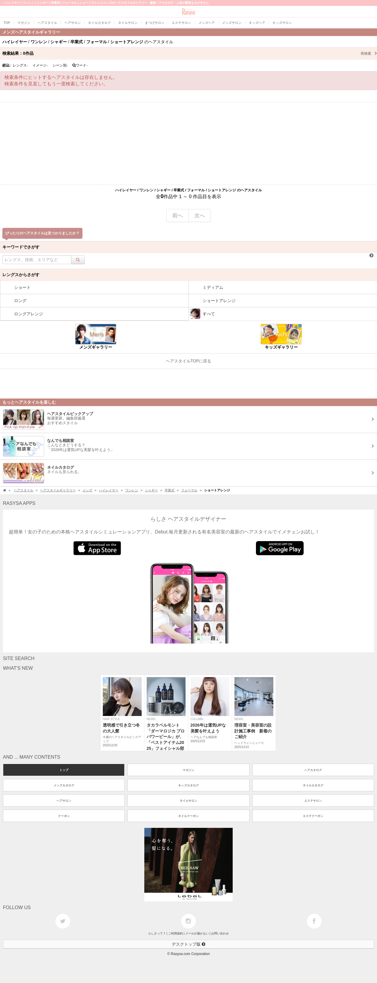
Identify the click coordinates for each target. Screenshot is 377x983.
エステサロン (313, 800)
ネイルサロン (188, 800)
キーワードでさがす (20, 247)
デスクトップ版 (188, 944)
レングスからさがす (20, 274)
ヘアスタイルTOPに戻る (188, 361)
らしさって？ (157, 933)
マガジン (188, 770)
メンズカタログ (64, 785)
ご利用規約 (175, 933)
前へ (177, 215)
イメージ (40, 65)
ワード (80, 65)
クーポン (64, 816)
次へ (199, 215)
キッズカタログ (188, 785)
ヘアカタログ (313, 770)
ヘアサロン (64, 800)
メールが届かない (197, 933)
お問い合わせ (220, 933)
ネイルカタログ (313, 785)
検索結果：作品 (189, 53)
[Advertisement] (188, 143)
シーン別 (60, 65)
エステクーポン (313, 816)
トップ (63, 770)
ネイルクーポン (188, 816)
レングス (21, 65)
